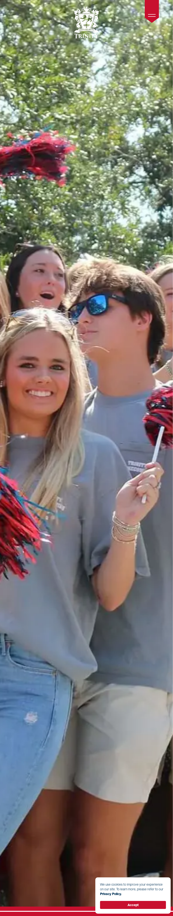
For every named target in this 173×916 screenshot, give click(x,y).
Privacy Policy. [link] (111, 894)
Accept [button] (133, 905)
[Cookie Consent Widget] (133, 895)
